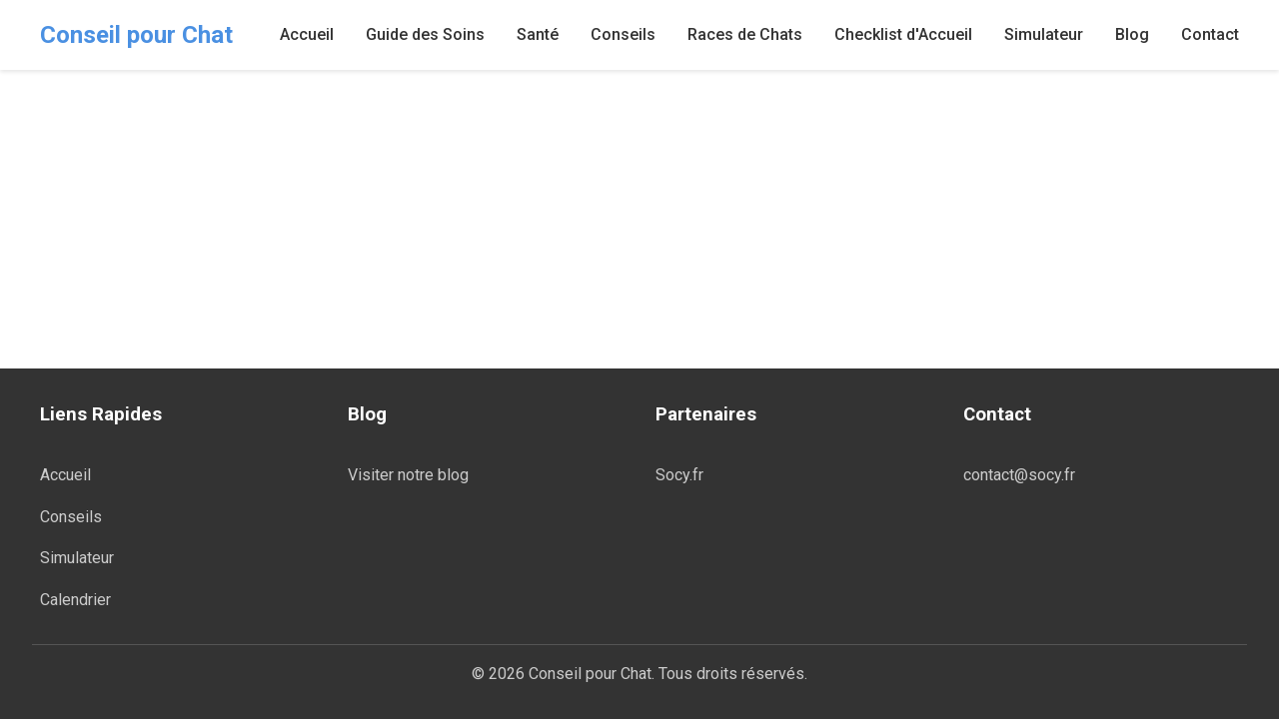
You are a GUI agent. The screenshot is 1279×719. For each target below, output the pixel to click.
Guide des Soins (425, 34)
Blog (1132, 34)
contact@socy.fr (1019, 474)
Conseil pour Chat (136, 35)
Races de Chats (744, 34)
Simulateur (1043, 34)
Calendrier (75, 599)
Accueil (307, 34)
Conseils (623, 34)
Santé (538, 34)
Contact (1210, 34)
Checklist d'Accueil (903, 34)
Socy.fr (679, 474)
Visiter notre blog (408, 474)
